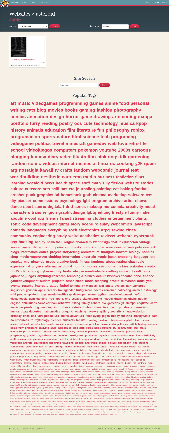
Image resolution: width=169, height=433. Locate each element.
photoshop (32, 412)
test (135, 170)
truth (148, 385)
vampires (139, 285)
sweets (90, 404)
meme (92, 294)
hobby (115, 315)
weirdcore (113, 247)
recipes (152, 324)
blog (41, 109)
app (57, 298)
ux (152, 385)
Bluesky (42, 429)
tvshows (113, 276)
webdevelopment (120, 294)
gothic (142, 298)
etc (71, 189)
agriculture (61, 414)
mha (140, 406)
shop (14, 256)
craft (13, 339)
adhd (11, 404)
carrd (154, 303)
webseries (91, 385)
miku (150, 363)
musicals (68, 320)
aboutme (18, 218)
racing (123, 374)
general (93, 380)
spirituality (73, 247)
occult (101, 276)
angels (65, 369)
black (22, 409)
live (45, 393)
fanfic (137, 294)
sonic (15, 224)
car (54, 335)
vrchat (66, 401)
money (92, 266)
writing (17, 109)
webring (42, 409)
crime (33, 398)
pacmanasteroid (16, 63)
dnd (69, 206)
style (53, 327)
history (17, 130)
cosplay (16, 261)
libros (89, 327)
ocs (78, 123)
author (78, 372)
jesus (28, 353)
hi (126, 369)
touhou (87, 307)
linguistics (17, 290)
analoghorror (102, 390)
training (67, 398)
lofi (11, 414)
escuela (36, 363)
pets (138, 247)
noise (97, 327)
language (141, 256)
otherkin (29, 372)
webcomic (102, 170)
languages (36, 230)
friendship (135, 377)
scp (11, 406)
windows (64, 303)
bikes (90, 393)
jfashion (103, 320)
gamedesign (115, 303)
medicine (16, 307)
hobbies (148, 252)
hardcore (153, 374)
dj (144, 360)
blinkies (122, 266)
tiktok (35, 366)
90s (64, 189)
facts (131, 404)
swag (140, 331)
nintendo (38, 261)
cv (72, 380)
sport (28, 206)
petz (40, 377)
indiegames (64, 327)
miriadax (45, 396)
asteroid (29, 65)
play (77, 393)
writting (62, 380)
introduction (37, 324)
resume (27, 285)
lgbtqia (142, 366)
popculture (51, 315)
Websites (15, 2)
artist (129, 200)
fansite (80, 320)
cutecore (33, 189)
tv (57, 170)
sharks (27, 350)
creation (117, 380)
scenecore (106, 331)
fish (128, 285)
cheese (96, 406)
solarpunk (94, 412)
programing (123, 136)
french (85, 393)
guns (149, 388)
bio (104, 303)
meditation (127, 393)
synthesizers (77, 396)
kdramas (27, 393)
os (146, 393)
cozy (140, 356)
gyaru (113, 307)
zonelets (61, 324)
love (122, 143)
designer (107, 404)
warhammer (81, 409)
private (153, 412)
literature (86, 130)
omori (153, 339)
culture (16, 189)
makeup (94, 206)
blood (135, 396)
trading (59, 363)
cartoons (141, 149)
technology (106, 123)
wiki (13, 294)
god (51, 346)
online (64, 315)
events (15, 285)
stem (115, 412)
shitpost (27, 396)
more (74, 406)
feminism (116, 339)
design (57, 116)
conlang (120, 390)
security (116, 311)
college (138, 353)
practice (142, 385)
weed (84, 363)
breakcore (31, 327)
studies (12, 412)
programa (78, 380)
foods (139, 335)
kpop (141, 123)
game (86, 116)
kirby (85, 372)
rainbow (17, 409)
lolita (112, 346)
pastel (139, 360)
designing (55, 342)
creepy (130, 353)
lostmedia (27, 398)
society (118, 385)
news (49, 183)
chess (66, 307)
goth (87, 195)
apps (41, 290)
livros (73, 372)
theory (28, 390)
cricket (18, 372)
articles (114, 393)
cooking (125, 163)
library (12, 382)
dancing (41, 298)
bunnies (62, 335)
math (96, 183)
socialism (26, 366)
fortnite (76, 307)
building (57, 388)
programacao (53, 380)
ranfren (130, 412)
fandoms (98, 261)
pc (60, 353)
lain (101, 285)
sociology (66, 374)
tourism (43, 374)
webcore (125, 236)
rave (116, 414)
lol (21, 324)
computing (37, 353)
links (26, 315)
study (62, 236)
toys (44, 294)
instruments (28, 414)
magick (31, 404)
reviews (108, 236)
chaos (47, 398)
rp (31, 320)
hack (110, 409)
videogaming (26, 377)
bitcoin (81, 353)
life (143, 143)
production (91, 335)
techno (65, 366)
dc (105, 366)
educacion (130, 242)
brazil (12, 380)
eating (117, 377)
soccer (15, 247)
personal (139, 103)
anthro (27, 409)
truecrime (111, 366)
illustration (84, 156)
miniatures (46, 412)
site (75, 271)
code (26, 224)
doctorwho (16, 414)
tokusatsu (147, 412)
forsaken (127, 390)
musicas (68, 409)
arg (13, 170)
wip (122, 271)
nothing (79, 266)
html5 (14, 271)
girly (19, 366)
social (26, 247)
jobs (136, 404)
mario (13, 353)
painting (104, 189)
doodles (129, 401)
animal (120, 393)
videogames (45, 103)
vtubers (20, 353)
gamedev (96, 143)
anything (44, 276)
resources (22, 320)
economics (134, 366)
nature (63, 136)
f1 (115, 360)
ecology (119, 366)
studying (44, 327)
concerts (143, 388)
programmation (26, 401)
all (95, 285)
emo (77, 176)
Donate (108, 429)
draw (52, 363)
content (111, 396)
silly (106, 183)
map (44, 414)
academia (72, 377)
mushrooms (83, 412)
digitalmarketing (108, 374)
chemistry (48, 353)
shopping (125, 256)
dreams (51, 290)
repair (26, 404)
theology (84, 385)
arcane (65, 412)
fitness (84, 261)
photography (127, 109)
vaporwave (38, 256)
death (47, 335)
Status (140, 429)
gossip (139, 412)
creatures (83, 404)
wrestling (119, 331)
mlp (26, 261)
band (137, 276)
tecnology (136, 409)
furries (90, 276)
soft (130, 385)
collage (112, 342)
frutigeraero (84, 290)
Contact (156, 429)
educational (41, 342)
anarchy (24, 385)
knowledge (20, 380)
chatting (102, 369)
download (39, 412)
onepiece (72, 388)
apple (12, 398)
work (89, 285)
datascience (89, 406)
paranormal (34, 331)
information (71, 256)
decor (51, 396)
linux (103, 163)
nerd (71, 369)
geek (43, 406)
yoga (21, 356)
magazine (105, 385)
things (103, 342)
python (102, 294)
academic (73, 382)
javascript (143, 224)
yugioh (111, 414)
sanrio (40, 206)
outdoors (95, 339)
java (98, 360)
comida (117, 206)
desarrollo (90, 414)
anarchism (91, 342)
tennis (17, 377)
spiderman (140, 393)
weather (73, 366)
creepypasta (141, 315)
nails (37, 390)
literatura (111, 363)
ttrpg (105, 230)
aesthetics (89, 236)
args (96, 356)
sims (118, 401)
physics (38, 266)
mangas (42, 385)
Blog (120, 429)
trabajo (76, 412)
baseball (81, 356)
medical (40, 369)
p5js (19, 65)
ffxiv (21, 327)
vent (96, 346)
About (100, 429)
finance (148, 276)
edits (48, 414)
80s (139, 346)
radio (140, 261)
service (140, 374)
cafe (128, 350)
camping (19, 393)
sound (121, 369)
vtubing (140, 404)
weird (73, 236)
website (132, 183)
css (149, 195)
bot (23, 390)
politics (43, 143)
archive (116, 200)
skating (45, 363)
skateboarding (92, 298)
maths (68, 346)
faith (99, 412)
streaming (81, 218)
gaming (87, 109)
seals (33, 396)
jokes (114, 409)
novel (96, 350)
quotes (124, 385)
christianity (68, 331)
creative (63, 261)
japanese (17, 276)
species (67, 390)
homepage (38, 372)
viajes (123, 401)
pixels (28, 307)
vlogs (33, 401)
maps (84, 369)
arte (116, 116)
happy (102, 409)
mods (122, 382)
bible (118, 374)
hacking (26, 242)
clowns (52, 350)
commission (19, 404)
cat (116, 189)
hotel (110, 412)
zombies (142, 409)
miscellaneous (35, 409)
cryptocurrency (15, 390)
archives (44, 390)
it (120, 242)
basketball (54, 242)
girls (33, 350)
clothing (54, 256)
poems (98, 290)
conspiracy (75, 374)
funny (133, 212)
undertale (88, 256)
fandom (82, 170)
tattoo (136, 388)
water (99, 385)
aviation (51, 382)
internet (66, 163)
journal (121, 170)
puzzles (124, 307)
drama (33, 369)
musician (70, 412)
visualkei (146, 404)
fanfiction (125, 177)
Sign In (164, 2)
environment (16, 350)
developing (146, 406)
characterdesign (134, 311)
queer (150, 163)
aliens (66, 298)
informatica (29, 252)
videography (16, 360)
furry (35, 123)
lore (152, 256)
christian (43, 380)
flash (102, 356)
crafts (66, 170)
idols (133, 398)
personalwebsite (91, 271)
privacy (47, 331)
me (106, 206)
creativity (134, 206)
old (112, 350)
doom (109, 353)
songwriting (123, 406)
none (113, 335)
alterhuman (43, 382)
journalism (141, 307)
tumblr (90, 356)
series (80, 206)
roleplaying (93, 315)
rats (123, 380)
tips (135, 412)
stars (143, 327)
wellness (103, 382)
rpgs (40, 335)
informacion (129, 388)
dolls (141, 281)
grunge (59, 346)
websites (137, 266)
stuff (85, 183)
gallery (104, 311)
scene (87, 224)
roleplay (101, 224)
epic (133, 360)
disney (134, 393)
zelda (78, 401)
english (15, 303)
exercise (59, 401)
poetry (66, 123)
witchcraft (133, 271)
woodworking (104, 414)
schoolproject (81, 388)
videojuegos (39, 149)
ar (33, 414)
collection (122, 356)
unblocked (105, 350)
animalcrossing (101, 401)
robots (95, 303)
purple (104, 380)
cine (134, 342)
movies (55, 109)
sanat (64, 396)
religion (50, 212)
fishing (127, 372)
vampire (12, 396)
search (47, 372)
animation (37, 116)
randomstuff (17, 406)
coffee (44, 252)
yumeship (129, 396)
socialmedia (24, 339)
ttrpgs (50, 261)
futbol (64, 285)
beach (107, 406)
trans (36, 212)
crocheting (97, 388)
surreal (110, 380)
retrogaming (107, 360)
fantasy (38, 156)
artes (37, 374)
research (59, 276)
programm (153, 404)
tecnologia (75, 276)
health (61, 183)
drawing (102, 116)
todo (131, 409)
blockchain (150, 382)
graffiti (17, 385)
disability (43, 401)
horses (147, 356)
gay (13, 242)
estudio (120, 388)
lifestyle (119, 212)
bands (146, 374)
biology (134, 252)
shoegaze (58, 396)
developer (80, 294)
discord (149, 247)
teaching (80, 311)
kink (47, 409)
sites (18, 382)
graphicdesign (71, 212)
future (73, 398)
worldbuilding (24, 176)
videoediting (123, 360)
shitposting (109, 377)
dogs (113, 156)
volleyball (16, 342)
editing (104, 212)
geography (124, 342)
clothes (99, 218)
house (117, 396)
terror (89, 396)
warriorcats (53, 360)
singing (33, 271)
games (15, 65)
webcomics (121, 224)
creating (149, 390)
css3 (51, 398)
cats (30, 109)
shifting (102, 406)
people (13, 369)
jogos (106, 315)
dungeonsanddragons (22, 412)
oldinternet (61, 409)
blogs (14, 252)
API (126, 429)
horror (72, 116)
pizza (24, 311)
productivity (39, 414)
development (45, 224)
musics (56, 406)
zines (131, 230)
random (18, 163)
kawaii (46, 170)
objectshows (117, 320)
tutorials (56, 385)
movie (24, 256)
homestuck (71, 195)
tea (55, 353)
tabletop (76, 363)
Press (132, 429)
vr (83, 285)
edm (52, 372)
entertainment (121, 218)
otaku (51, 388)
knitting (75, 285)
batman (135, 385)
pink (101, 156)
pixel (129, 320)
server (90, 388)
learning (17, 183)
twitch (133, 324)
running (107, 327)
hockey (23, 374)
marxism (72, 401)
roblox (138, 130)
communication (144, 396)
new (137, 398)
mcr (114, 356)
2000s (124, 149)
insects (119, 363)
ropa (12, 372)
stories (146, 183)
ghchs (132, 298)
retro (133, 143)
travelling (68, 342)
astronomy (107, 266)
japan (112, 256)
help (145, 353)
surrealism (49, 369)
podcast (131, 331)
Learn (33, 2)
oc (112, 163)
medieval (81, 382)
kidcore (134, 372)
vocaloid (35, 183)
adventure (77, 315)
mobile (96, 382)
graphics (45, 195)
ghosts (26, 388)
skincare (58, 369)
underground (150, 409)
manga (145, 116)
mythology (42, 320)
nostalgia (28, 170)
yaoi (149, 281)
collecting (124, 290)
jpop (123, 350)
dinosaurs (79, 346)
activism (82, 331)
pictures (38, 339)
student (143, 342)
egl (68, 380)
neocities (35, 393)
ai (95, 163)
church (123, 396)
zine (129, 315)
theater (73, 353)
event (108, 356)
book (74, 261)
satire (54, 401)
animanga (65, 372)
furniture (149, 380)
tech (105, 136)
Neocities (12, 429)
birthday (16, 315)
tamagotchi (49, 406)
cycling (38, 388)
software (136, 195)
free (51, 298)
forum (81, 366)
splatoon (33, 294)
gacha (142, 382)
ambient (35, 382)
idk (123, 156)
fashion (104, 109)
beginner (59, 412)
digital (67, 266)
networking (135, 380)
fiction (117, 183)
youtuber (143, 398)
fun (100, 130)
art (13, 103)
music (24, 103)
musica (127, 123)
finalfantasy (62, 406)
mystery (93, 311)
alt (117, 346)
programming (73, 103)
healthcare (14, 374)
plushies (93, 331)
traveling (92, 320)
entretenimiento (36, 406)
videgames (105, 412)
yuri (40, 315)
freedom (131, 369)
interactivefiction (145, 401)
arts (46, 189)
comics (18, 116)
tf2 (114, 327)
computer (56, 247)
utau (132, 335)
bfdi (136, 327)
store (39, 350)
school (17, 149)
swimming (150, 366)
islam (95, 404)
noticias (38, 396)
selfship (96, 393)
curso (35, 377)
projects (58, 281)
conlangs (74, 409)
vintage (145, 242)
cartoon (51, 303)
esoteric (64, 388)
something (121, 404)
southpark (100, 363)
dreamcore (81, 324)
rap (69, 294)
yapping (49, 385)
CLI (115, 429)
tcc (28, 369)
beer (52, 414)
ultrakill (152, 396)
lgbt (86, 200)
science (91, 136)
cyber (26, 360)
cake (67, 414)
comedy (17, 230)
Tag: (94, 26)
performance (59, 393)
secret (84, 414)
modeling (139, 369)
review (154, 388)
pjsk (75, 327)
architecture (90, 252)
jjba (33, 390)
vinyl (49, 401)
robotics (123, 335)
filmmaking (129, 339)
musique (88, 409)
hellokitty (149, 335)
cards (143, 390)
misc (90, 346)
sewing (118, 230)
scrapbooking (76, 390)
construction (119, 353)
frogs (99, 380)
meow (104, 324)
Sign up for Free (152, 2)
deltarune (40, 247)
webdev (146, 346)
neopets (101, 404)
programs (59, 390)
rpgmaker (19, 388)
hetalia (154, 401)
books (71, 109)
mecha (72, 414)
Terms (147, 429)
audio (112, 324)
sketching (96, 374)
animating (61, 404)
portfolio (19, 123)
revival (69, 396)
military (76, 404)
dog (36, 307)
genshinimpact (113, 382)
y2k (139, 163)
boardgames (76, 335)
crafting (112, 271)
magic (102, 256)
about (110, 261)
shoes (109, 369)
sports (48, 136)
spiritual (53, 412)
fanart (65, 218)
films (139, 177)
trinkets (95, 369)
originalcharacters (78, 242)
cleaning (110, 372)
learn (58, 372)
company (51, 390)
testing (121, 261)
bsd (88, 369)
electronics (89, 230)
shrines (51, 393)
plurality (14, 356)
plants (141, 218)
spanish (104, 335)
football (141, 189)
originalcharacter (99, 398)
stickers (82, 350)
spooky (114, 404)
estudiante (119, 372)
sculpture (53, 377)
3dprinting (98, 366)
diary (53, 156)
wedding (100, 377)
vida (91, 398)
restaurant (149, 369)
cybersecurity (51, 271)
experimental (20, 266)
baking (126, 189)
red (56, 414)
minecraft (76, 143)
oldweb (128, 247)
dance (16, 206)
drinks (119, 412)
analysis (57, 374)
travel (58, 143)
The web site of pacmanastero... (23, 60)
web (112, 143)
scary (128, 380)
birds (67, 271)
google (84, 396)
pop (93, 360)
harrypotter (106, 388)
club (107, 409)
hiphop (142, 324)
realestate (146, 350)
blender (56, 320)
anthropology (33, 385)
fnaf (114, 242)
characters (20, 212)
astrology (150, 290)
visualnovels (18, 298)
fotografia (96, 353)
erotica (114, 388)
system (120, 285)
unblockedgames (102, 396)
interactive (37, 65)
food (124, 103)
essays (76, 298)
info (23, 271)
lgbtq (91, 212)
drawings (120, 298)
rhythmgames (59, 398)
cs (81, 393)
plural (45, 377)
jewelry (64, 339)
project (55, 252)
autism (45, 281)
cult (129, 406)
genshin (31, 290)
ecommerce (51, 339)
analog (143, 377)
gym (32, 298)
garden (45, 388)
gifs (91, 324)
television (128, 281)
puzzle (21, 294)
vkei (26, 324)
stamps (131, 303)
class (41, 393)
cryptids (71, 385)
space (74, 183)
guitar (63, 224)
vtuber (99, 247)
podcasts (56, 366)
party (88, 401)
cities (22, 414)
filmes (75, 360)
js (156, 366)
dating (93, 401)
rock (73, 230)
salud (12, 366)
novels (50, 324)
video (66, 156)
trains (88, 353)
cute (88, 123)
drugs (143, 380)
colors (92, 377)
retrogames (60, 382)
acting (65, 353)
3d (57, 195)
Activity (24, 2)
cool (32, 218)
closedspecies (83, 377)
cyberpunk (144, 236)
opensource (44, 366)
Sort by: (13, 26)
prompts (24, 406)
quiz (38, 401)
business (106, 177)
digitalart (56, 206)
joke (127, 404)
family (86, 303)
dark (81, 327)
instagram (151, 393)
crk (37, 398)
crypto (150, 266)
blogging (19, 156)
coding (129, 116)
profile (114, 281)
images (28, 356)
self (89, 412)
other (70, 281)
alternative (53, 266)
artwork (30, 374)
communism (125, 327)
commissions (45, 200)
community (20, 236)
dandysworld (112, 401)
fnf (123, 315)
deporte (124, 346)
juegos (31, 276)
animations (29, 303)
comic (34, 163)
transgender (66, 290)
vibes (51, 409)
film (71, 130)
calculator (38, 404)
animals (35, 130)
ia (72, 404)
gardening (138, 156)
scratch (132, 346)
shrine (56, 331)
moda (89, 281)
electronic (32, 346)
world (103, 372)
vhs (23, 372)
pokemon (88, 149)
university (89, 382)
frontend (136, 401)
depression (125, 377)
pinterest (74, 339)
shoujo (12, 409)
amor (70, 324)
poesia (68, 404)
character (112, 390)
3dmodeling (17, 346)
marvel (108, 298)
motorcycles (96, 409)
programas (21, 369)
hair (66, 382)
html (76, 136)
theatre (126, 276)
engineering (44, 236)
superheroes (86, 390)
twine (106, 339)
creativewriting (14, 401)
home (13, 327)
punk (30, 195)
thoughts (108, 252)
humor (14, 311)
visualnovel (62, 377)
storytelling (71, 252)
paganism (150, 398)
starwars (136, 350)
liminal (12, 393)
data (154, 315)
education (55, 130)
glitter (119, 409)
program (99, 200)
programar (85, 360)
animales (149, 372)
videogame (22, 143)
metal (150, 206)
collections (125, 409)
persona (28, 363)
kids (73, 393)
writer (12, 388)
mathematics (51, 311)
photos (88, 247)
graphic (31, 335)
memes (83, 163)
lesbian (79, 342)
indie (144, 212)
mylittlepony (126, 398)
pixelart (25, 200)
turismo (84, 374)
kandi (115, 369)
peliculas (122, 324)
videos (50, 163)
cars (66, 176)
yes (134, 363)
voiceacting (18, 398)
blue (90, 350)
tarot (41, 303)
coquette (143, 303)
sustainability (134, 382)
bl (46, 346)
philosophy (118, 130)
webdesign (101, 242)
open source (23, 429)
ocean (145, 320)
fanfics (83, 401)
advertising (117, 398)
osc (33, 315)
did (27, 380)
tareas (155, 406)
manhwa (152, 353)
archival (125, 412)
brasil (104, 346)
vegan (117, 406)
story (75, 224)
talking (32, 388)
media (89, 176)
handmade (20, 396)
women (86, 380)
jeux (151, 406)
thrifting (150, 377)
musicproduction (105, 393)
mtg (94, 396)
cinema (99, 195)
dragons (67, 311)
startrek (68, 393)
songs (85, 339)
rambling (54, 404)
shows (141, 200)
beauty (40, 242)
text (89, 374)
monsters (89, 366)
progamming (17, 335)
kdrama (142, 372)
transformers (72, 350)
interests (41, 285)
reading (50, 123)
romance (110, 290)
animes (137, 290)
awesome (143, 339)
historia (67, 363)
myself (14, 324)
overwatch (134, 406)
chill (11, 377)
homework (34, 380)
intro (57, 307)
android (27, 342)
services (43, 356)
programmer (65, 360)
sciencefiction (26, 382)
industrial (79, 398)
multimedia (35, 360)
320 (42, 63)
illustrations (136, 390)
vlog (36, 356)
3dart (112, 385)
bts (103, 353)
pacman (23, 65)
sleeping (101, 281)
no (12, 320)
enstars (91, 372)
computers (65, 149)
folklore (86, 398)
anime (111, 103)
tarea (55, 409)
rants (12, 385)
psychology (70, 200)
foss (126, 382)
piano (136, 320)
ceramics (64, 385)
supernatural (16, 363)
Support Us (43, 2)
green (126, 366)
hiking (76, 303)
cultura (50, 374)
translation (71, 356)
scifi (55, 189)
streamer (97, 414)
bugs (146, 271)
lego (44, 360)
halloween (131, 374)
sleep (79, 281)
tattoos (77, 369)
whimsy (60, 350)
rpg (41, 218)
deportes (35, 311)
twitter (42, 398)
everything (57, 230)
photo (109, 285)
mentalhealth (57, 294)
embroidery (46, 404)
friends (52, 218)
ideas (97, 372)
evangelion (109, 398)
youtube (108, 149)
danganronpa (18, 331)
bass (83, 406)
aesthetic (50, 176)
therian (128, 363)
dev (41, 346)
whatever (132, 356)
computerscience (56, 356)
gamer (91, 363)
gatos (54, 285)
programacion (25, 136)
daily (29, 406)
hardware (141, 363)
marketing (117, 195)
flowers (121, 252)
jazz (117, 350)
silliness (69, 406)
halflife (112, 406)
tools (45, 350)
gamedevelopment (24, 281)
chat (131, 261)
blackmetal (78, 414)
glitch (77, 385)
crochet (17, 195)
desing (79, 406)
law (97, 324)
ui (142, 412)
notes (95, 390)
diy (13, 200)
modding (47, 307)
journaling (85, 189)
